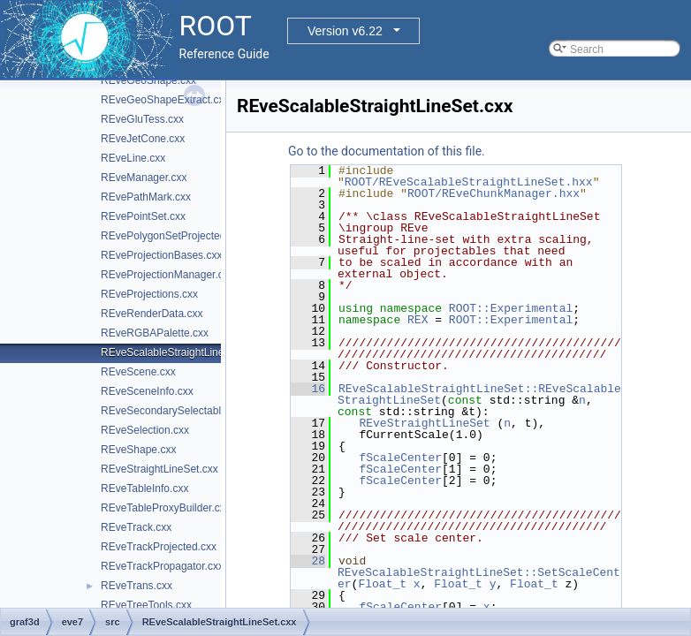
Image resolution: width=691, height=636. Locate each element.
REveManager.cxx (143, 177)
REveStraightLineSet (424, 423)
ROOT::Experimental (511, 308)
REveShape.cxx (138, 449)
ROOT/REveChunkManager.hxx (493, 193)
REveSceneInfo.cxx (147, 391)
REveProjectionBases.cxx (161, 255)
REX (417, 320)
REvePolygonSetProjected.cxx (173, 236)
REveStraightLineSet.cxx (159, 469)
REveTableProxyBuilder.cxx (166, 508)
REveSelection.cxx (145, 430)
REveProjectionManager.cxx (167, 275)
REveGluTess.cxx (142, 119)
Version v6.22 (345, 31)
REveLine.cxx (133, 158)
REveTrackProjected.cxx (158, 547)
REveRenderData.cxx (151, 313)
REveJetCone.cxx (143, 138)
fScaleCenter (400, 458)
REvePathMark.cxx (146, 197)
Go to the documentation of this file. (386, 151)
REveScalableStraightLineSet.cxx (180, 352)
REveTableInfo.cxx (144, 488)
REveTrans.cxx (136, 585)
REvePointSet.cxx (143, 216)
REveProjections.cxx (149, 294)
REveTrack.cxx (136, 527)
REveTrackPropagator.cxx (162, 566)
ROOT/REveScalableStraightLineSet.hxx (469, 182)
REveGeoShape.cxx (148, 80)
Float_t (382, 584)
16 (308, 389)
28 (308, 561)
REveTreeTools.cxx (146, 605)
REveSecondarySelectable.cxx (173, 411)
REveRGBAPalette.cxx (155, 333)
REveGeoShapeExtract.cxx (165, 100)
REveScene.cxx (138, 372)
